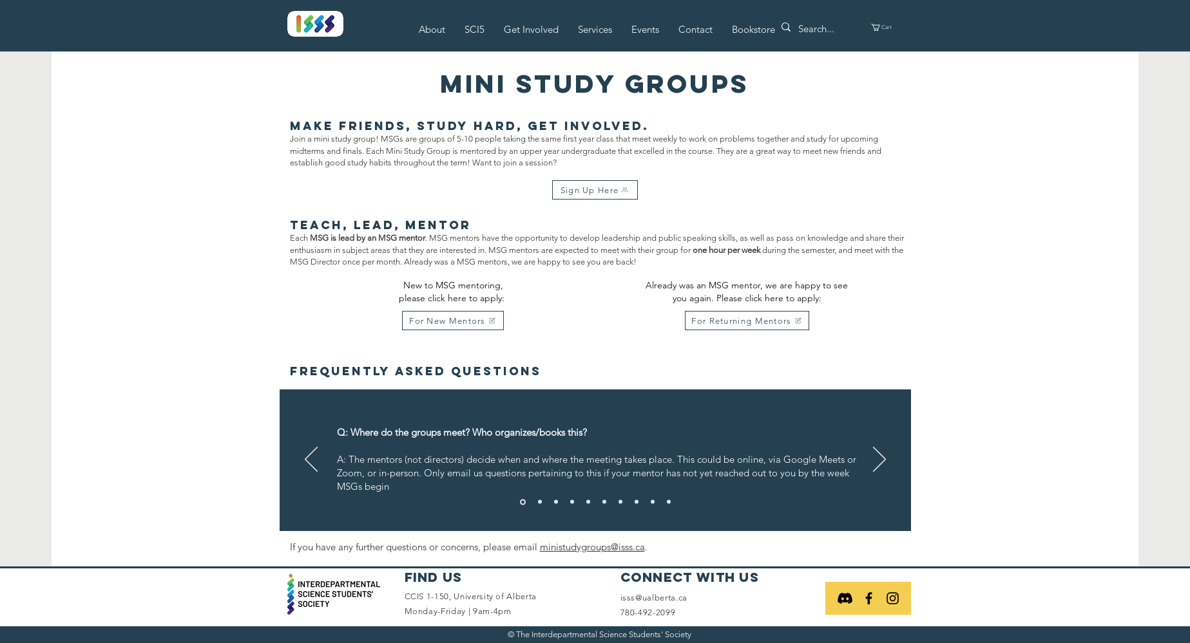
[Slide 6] (604, 502)
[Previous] (311, 460)
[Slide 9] (653, 502)
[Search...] (821, 29)
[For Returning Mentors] (747, 320)
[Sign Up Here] (595, 190)
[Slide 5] (588, 502)
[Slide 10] (669, 502)
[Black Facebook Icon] (869, 598)
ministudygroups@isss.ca (592, 547)
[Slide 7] (620, 502)
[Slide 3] (556, 502)
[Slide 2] (540, 502)
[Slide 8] (636, 502)
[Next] (879, 460)
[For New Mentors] (453, 320)
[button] (432, 29)
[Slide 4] (572, 502)
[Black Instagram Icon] (893, 598)
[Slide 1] (523, 502)
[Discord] (845, 598)
